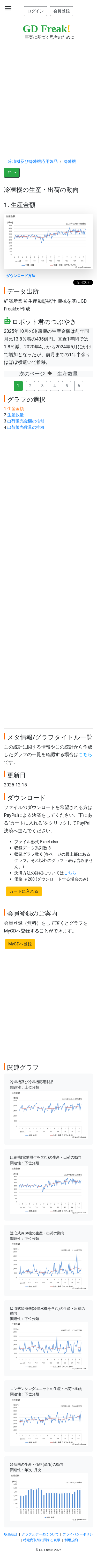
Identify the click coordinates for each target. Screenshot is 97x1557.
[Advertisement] (48, 94)
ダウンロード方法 (20, 276)
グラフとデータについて (40, 1534)
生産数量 (15, 414)
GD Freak (47, 28)
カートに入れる (23, 891)
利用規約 (71, 1540)
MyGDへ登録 (20, 944)
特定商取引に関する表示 (41, 1540)
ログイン (35, 11)
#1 (10, 172)
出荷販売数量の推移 (25, 427)
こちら (85, 754)
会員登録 (61, 11)
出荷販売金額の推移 (25, 421)
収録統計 (11, 1534)
